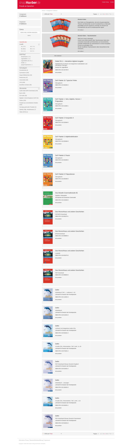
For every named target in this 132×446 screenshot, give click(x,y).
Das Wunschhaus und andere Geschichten (69, 212)
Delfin (57, 290)
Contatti (112, 2)
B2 (32, 48)
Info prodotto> (58, 72)
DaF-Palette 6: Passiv (62, 155)
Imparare (22, 23)
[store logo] (30, 4)
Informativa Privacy (24, 440)
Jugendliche (26, 58)
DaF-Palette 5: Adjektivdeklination (66, 136)
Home (43, 10)
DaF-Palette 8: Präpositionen (65, 174)
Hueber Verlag (105, 2)
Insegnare (22, 15)
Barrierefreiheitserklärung (36, 440)
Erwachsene (26, 56)
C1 (23, 51)
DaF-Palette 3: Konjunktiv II (64, 118)
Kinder (24, 62)
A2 (32, 46)
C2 (32, 51)
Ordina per (47, 14)
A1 (23, 46)
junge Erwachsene (27, 64)
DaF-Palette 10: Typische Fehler (66, 80)
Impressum (47, 440)
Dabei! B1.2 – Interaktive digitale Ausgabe (69, 61)
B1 (24, 48)
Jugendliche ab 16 (27, 60)
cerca (29, 35)
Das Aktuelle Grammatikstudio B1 (66, 193)
